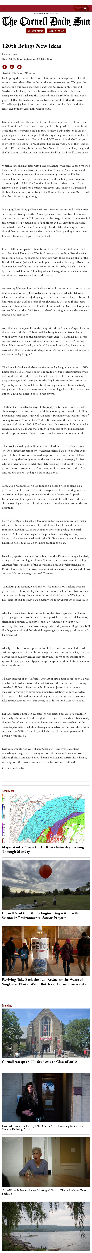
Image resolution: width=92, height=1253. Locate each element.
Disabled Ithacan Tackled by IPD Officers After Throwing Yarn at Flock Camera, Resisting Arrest (43, 1127)
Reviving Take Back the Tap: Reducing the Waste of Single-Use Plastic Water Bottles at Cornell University (44, 981)
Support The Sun (56, 31)
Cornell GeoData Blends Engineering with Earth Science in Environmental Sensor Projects (40, 915)
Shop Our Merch (35, 31)
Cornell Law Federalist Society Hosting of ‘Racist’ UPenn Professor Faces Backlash (44, 1191)
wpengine (11, 54)
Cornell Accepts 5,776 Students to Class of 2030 (39, 1061)
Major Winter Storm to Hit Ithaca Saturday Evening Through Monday (43, 849)
